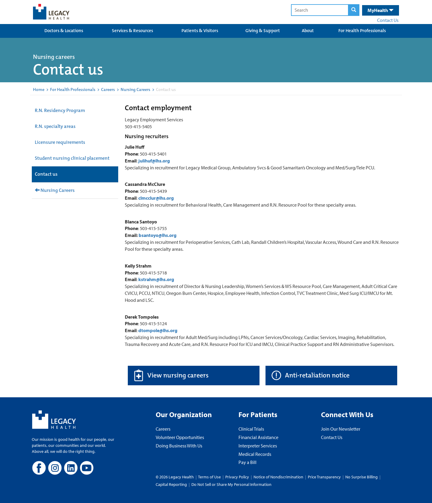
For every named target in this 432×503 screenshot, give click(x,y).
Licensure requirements (60, 142)
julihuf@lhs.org (154, 161)
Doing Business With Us (179, 446)
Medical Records (254, 454)
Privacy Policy (237, 477)
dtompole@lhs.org (157, 330)
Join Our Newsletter (340, 429)
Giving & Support (262, 31)
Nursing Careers (135, 89)
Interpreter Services (257, 446)
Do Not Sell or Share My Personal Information (231, 484)
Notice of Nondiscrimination (278, 477)
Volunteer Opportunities (180, 437)
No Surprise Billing (361, 477)
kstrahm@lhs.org (156, 279)
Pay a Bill (247, 462)
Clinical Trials (251, 429)
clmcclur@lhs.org (156, 198)
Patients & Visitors (200, 31)
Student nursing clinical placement (72, 158)
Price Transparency (324, 477)
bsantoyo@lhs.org (157, 235)
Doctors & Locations (63, 31)
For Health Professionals (362, 31)
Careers (108, 89)
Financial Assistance (258, 437)
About (308, 31)
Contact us (46, 174)
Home (38, 89)
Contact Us (387, 20)
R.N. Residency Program (60, 110)
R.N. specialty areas (55, 126)
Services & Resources (132, 31)
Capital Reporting (171, 484)
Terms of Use (210, 477)
